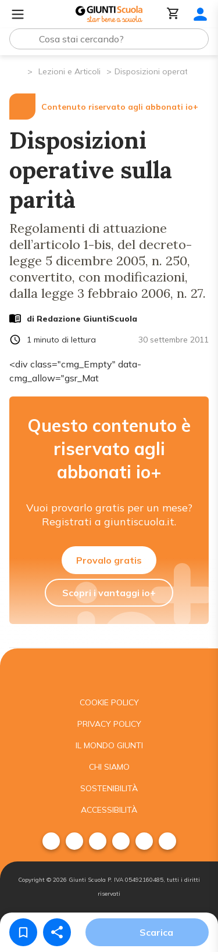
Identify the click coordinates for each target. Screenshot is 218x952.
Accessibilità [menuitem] (109, 810)
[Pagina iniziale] (17, 70)
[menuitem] (51, 841)
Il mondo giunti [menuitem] (109, 745)
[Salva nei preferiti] (23, 932)
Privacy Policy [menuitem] (109, 724)
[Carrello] (173, 14)
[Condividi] (57, 932)
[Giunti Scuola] (109, 14)
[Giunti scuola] (109, 670)
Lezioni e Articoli (69, 71)
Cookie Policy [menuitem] (109, 702)
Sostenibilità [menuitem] (109, 788)
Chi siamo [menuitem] (109, 767)
